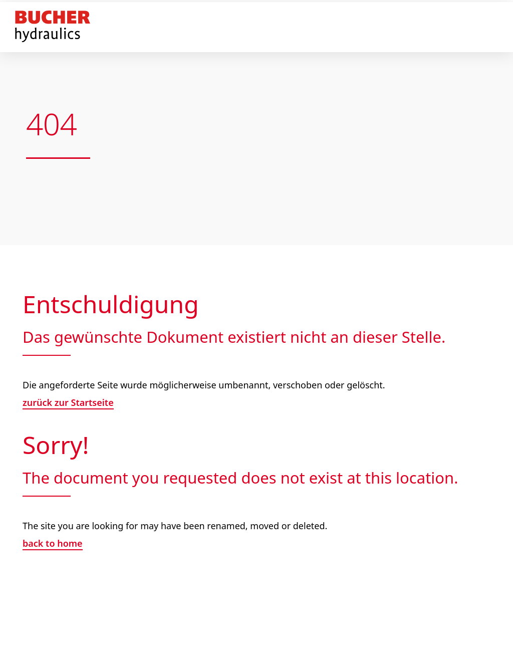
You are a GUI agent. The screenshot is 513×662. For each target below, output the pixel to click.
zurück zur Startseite (68, 402)
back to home (53, 543)
